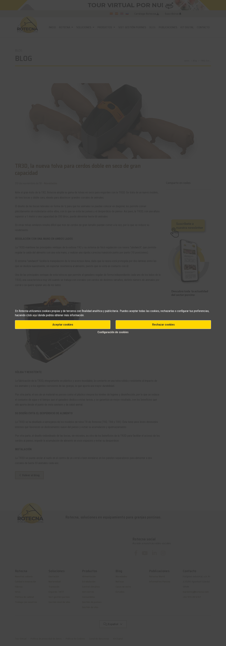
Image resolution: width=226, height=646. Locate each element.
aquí (34, 315)
